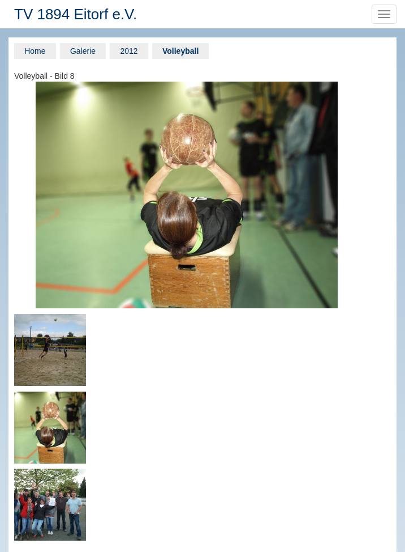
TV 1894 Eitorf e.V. (75, 14)
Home (34, 51)
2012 (128, 51)
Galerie (83, 51)
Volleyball (180, 51)
